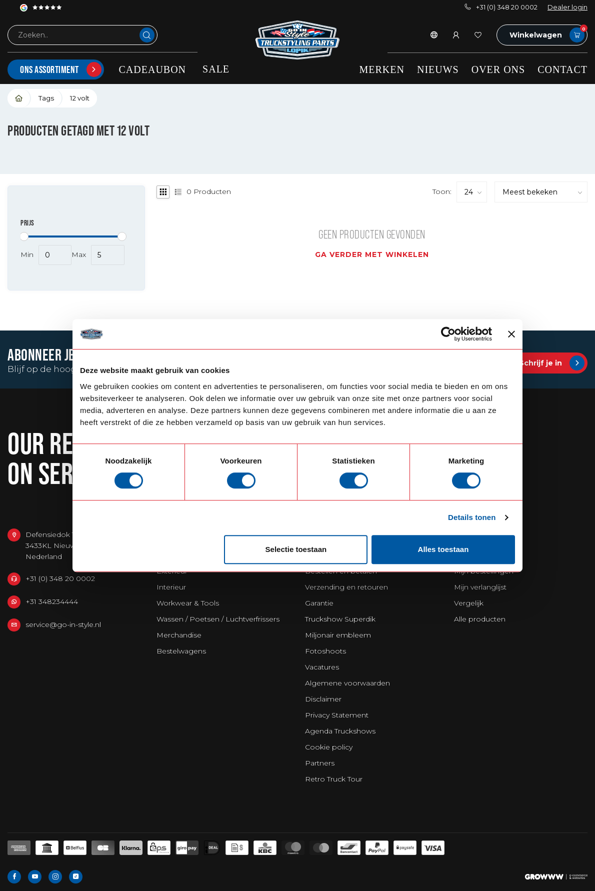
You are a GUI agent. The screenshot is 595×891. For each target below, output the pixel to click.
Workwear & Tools (187, 603)
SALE (216, 69)
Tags (46, 98)
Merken (381, 69)
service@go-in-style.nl (63, 624)
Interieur (171, 587)
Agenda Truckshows (340, 731)
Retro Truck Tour (333, 779)
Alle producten (480, 619)
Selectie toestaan (296, 549)
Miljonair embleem (338, 635)
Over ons (498, 69)
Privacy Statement (336, 715)
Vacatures (322, 667)
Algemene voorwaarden (347, 683)
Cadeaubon (152, 69)
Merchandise (179, 635)
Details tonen (472, 517)
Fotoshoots (325, 651)
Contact (563, 69)
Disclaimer (323, 699)
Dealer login (568, 7)
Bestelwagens (181, 651)
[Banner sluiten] (511, 334)
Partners (319, 763)
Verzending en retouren (346, 587)
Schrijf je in (551, 363)
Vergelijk (469, 603)
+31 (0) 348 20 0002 (501, 7)
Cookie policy (328, 747)
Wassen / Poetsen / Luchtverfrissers (218, 619)
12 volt (80, 98)
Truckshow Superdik (340, 619)
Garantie (319, 603)
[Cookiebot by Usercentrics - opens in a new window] (448, 334)
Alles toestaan (443, 549)
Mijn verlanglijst (480, 587)
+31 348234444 (52, 601)
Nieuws (438, 69)
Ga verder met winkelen (372, 254)
